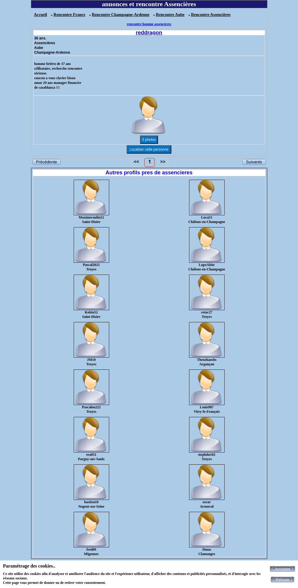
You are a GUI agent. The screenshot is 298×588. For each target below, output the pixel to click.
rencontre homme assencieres (149, 24)
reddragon (149, 33)
